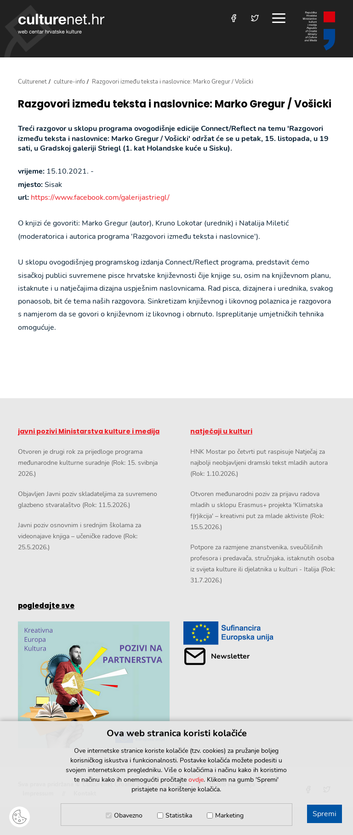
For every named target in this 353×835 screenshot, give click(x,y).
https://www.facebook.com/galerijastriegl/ (100, 197)
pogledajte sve (46, 605)
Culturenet (32, 82)
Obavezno (128, 815)
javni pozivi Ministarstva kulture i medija (88, 431)
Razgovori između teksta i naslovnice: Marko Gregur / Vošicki (174, 104)
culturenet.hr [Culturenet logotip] (61, 23)
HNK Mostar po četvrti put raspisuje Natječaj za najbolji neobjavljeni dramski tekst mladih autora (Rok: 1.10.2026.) (259, 462)
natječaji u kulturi (221, 431)
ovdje (196, 779)
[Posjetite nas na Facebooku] (234, 18)
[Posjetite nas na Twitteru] (255, 18)
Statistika (178, 815)
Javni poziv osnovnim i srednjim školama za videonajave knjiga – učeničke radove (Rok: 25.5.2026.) (79, 536)
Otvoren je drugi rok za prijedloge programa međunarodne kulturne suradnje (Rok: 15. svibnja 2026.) (88, 462)
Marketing (229, 815)
